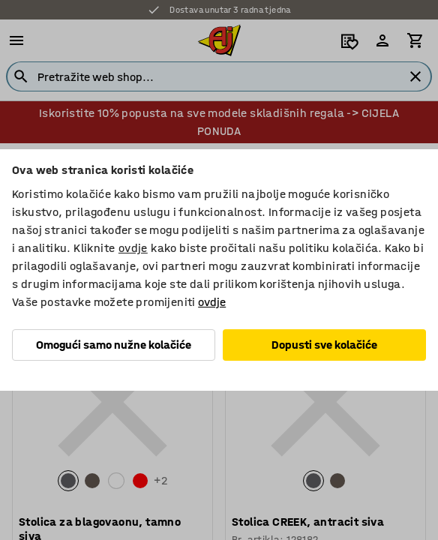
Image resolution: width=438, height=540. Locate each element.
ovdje (133, 248)
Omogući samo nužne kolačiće (113, 345)
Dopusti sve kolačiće (324, 345)
